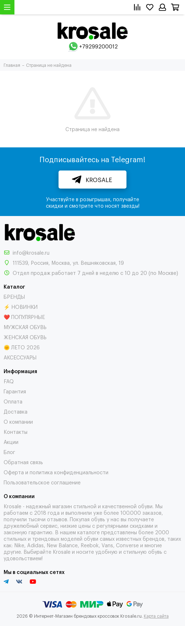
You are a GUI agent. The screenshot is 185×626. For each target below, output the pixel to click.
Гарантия (15, 391)
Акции (11, 441)
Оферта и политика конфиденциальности (56, 472)
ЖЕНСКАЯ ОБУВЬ (25, 336)
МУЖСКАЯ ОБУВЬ (25, 326)
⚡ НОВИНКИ (21, 306)
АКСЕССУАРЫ (20, 357)
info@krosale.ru (31, 252)
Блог (9, 451)
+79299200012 (98, 46)
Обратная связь (23, 461)
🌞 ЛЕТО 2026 (22, 347)
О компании (18, 421)
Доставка (15, 411)
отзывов (57, 518)
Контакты (15, 431)
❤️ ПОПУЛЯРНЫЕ (24, 316)
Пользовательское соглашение (42, 482)
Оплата (13, 401)
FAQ (9, 380)
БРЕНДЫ (14, 296)
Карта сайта (156, 616)
